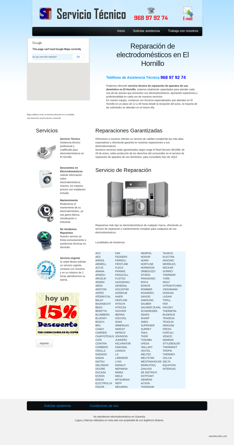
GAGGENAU (122, 282)
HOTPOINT (147, 376)
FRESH (167, 329)
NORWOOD (147, 267)
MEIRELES (169, 264)
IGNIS (118, 321)
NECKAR (168, 267)
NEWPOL (146, 253)
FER (165, 303)
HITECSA (120, 307)
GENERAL (121, 285)
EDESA (99, 379)
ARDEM (100, 282)
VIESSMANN (170, 289)
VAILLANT (147, 347)
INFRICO (120, 332)
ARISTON (101, 289)
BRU (98, 325)
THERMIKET (170, 347)
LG (117, 354)
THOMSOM (147, 386)
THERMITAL (170, 311)
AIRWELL (100, 264)
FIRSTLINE (121, 264)
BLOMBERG (102, 314)
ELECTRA (169, 256)
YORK (166, 278)
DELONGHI (102, 365)
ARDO (99, 285)
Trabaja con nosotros (183, 31)
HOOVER (120, 311)
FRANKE (120, 271)
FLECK (119, 267)
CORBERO (101, 347)
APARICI (100, 274)
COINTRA (101, 343)
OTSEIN (145, 274)
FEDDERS (121, 256)
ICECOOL (121, 318)
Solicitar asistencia (146, 31)
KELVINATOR (123, 343)
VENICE (167, 336)
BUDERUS (169, 314)
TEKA (144, 332)
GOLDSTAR (122, 289)
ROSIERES (147, 292)
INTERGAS (169, 368)
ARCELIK (100, 278)
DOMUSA (168, 292)
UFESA (145, 343)
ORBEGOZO (148, 271)
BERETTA (101, 311)
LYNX (118, 361)
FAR (117, 253)
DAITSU (100, 361)
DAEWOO (101, 354)
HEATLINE (121, 300)
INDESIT (120, 329)
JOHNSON (121, 336)
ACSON (145, 383)
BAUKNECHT (103, 303)
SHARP (145, 318)
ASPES (99, 292)
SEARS (145, 314)
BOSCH (99, 321)
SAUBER (146, 303)
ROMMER (146, 289)
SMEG (144, 321)
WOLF (166, 282)
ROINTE (145, 285)
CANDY (99, 329)
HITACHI (120, 303)
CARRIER (101, 332)
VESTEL (146, 350)
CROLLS (100, 350)
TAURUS (168, 253)
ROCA (144, 282)
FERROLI (120, 260)
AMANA (99, 271)
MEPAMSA (121, 368)
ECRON (100, 376)
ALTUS (99, 267)
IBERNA (120, 314)
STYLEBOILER (171, 343)
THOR (144, 336)
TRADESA (169, 318)
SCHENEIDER (149, 311)
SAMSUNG (147, 300)
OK (78, 56)
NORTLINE (147, 264)
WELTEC (146, 354)
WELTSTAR (147, 358)
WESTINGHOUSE (151, 361)
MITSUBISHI (122, 379)
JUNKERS (121, 339)
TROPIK (167, 350)
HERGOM (168, 325)
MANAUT (120, 365)
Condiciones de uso (104, 406)
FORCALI (168, 332)
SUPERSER (148, 325)
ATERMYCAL (103, 296)
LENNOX (120, 350)
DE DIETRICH (149, 372)
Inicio (121, 31)
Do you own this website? (44, 57)
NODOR (145, 256)
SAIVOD (145, 296)
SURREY (146, 329)
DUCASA (100, 372)
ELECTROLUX (103, 383)
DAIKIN (99, 358)
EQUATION (169, 365)
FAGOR (99, 386)
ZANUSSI (146, 368)
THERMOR (169, 274)
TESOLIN (168, 321)
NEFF (118, 383)
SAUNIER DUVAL (151, 307)
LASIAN (167, 296)
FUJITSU (120, 278)
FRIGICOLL (122, 274)
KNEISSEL (121, 347)
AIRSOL (100, 260)
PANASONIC (148, 278)
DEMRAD (168, 339)
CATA (98, 339)
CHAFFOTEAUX (104, 336)
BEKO (98, 307)
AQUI (174, 156)
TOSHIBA (146, 339)
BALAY (99, 300)
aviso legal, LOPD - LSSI (218, 436)
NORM (145, 260)
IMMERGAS (122, 325)
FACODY (168, 307)
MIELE (119, 376)
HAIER (119, 296)
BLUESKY (101, 318)
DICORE (100, 368)
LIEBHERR (121, 358)
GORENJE (121, 292)
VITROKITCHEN (172, 285)
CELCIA (167, 358)
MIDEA (119, 372)
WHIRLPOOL (148, 365)
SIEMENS (146, 379)
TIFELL (167, 300)
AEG (98, 256)
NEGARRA (121, 386)
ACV (98, 253)
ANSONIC (168, 260)
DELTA (167, 361)
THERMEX (169, 354)
